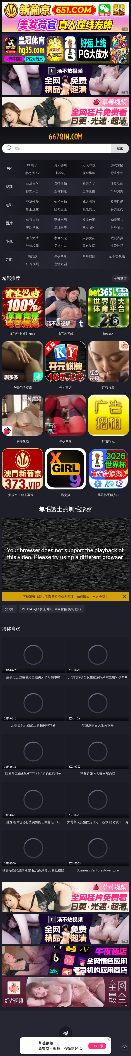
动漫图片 (117, 220)
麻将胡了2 (32, 173)
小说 (9, 241)
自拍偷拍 (60, 183)
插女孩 (32, 256)
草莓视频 (88, 256)
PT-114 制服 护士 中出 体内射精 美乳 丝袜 (51, 609)
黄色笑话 (88, 245)
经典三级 (60, 209)
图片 (9, 222)
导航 (9, 259)
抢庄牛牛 (117, 173)
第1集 (9, 609)
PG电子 (32, 165)
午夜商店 (60, 256)
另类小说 (60, 245)
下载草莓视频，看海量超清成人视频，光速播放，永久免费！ (75, 596)
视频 (9, 186)
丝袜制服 (60, 191)
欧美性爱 (117, 201)
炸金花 (60, 173)
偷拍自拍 (60, 201)
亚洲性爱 (32, 201)
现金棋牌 (88, 173)
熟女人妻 (32, 191)
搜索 (120, 148)
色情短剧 (60, 264)
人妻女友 (88, 238)
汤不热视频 (117, 256)
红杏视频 (32, 264)
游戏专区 (117, 165)
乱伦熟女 (88, 209)
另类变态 (117, 209)
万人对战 (88, 165)
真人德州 (60, 165)
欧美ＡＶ (88, 183)
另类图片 (117, 227)
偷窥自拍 (32, 220)
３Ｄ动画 (117, 183)
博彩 (9, 168)
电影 (9, 204)
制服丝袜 (32, 209)
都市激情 (32, 238)
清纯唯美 (60, 227)
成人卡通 (88, 201)
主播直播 (88, 191)
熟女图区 (88, 227)
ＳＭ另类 (117, 191)
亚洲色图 (60, 220)
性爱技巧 (117, 245)
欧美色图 (88, 220)
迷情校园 (32, 245)
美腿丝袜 (32, 227)
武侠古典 (117, 238)
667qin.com (65, 136)
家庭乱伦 (60, 238)
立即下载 (97, 1046)
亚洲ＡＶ (32, 183)
